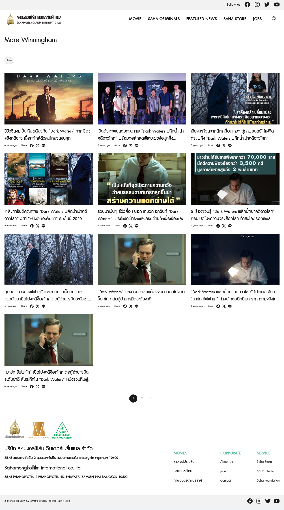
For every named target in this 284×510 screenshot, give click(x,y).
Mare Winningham (30, 40)
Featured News (201, 18)
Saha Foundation (268, 480)
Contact (225, 480)
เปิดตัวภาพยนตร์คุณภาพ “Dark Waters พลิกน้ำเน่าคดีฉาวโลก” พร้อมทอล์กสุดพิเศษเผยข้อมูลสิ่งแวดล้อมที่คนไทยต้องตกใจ (141, 138)
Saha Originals (164, 18)
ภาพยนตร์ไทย (183, 471)
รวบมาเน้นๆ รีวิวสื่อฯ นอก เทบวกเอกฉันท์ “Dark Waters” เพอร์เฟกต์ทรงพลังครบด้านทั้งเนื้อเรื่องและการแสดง (140, 218)
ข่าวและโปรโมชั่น (184, 461)
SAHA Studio (265, 471)
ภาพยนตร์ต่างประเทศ (188, 480)
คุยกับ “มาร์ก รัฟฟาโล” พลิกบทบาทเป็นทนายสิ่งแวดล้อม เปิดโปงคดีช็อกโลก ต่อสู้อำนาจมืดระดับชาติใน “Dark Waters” (47, 299)
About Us (226, 461)
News (9, 60)
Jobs (257, 18)
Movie (135, 18)
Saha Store (235, 18)
